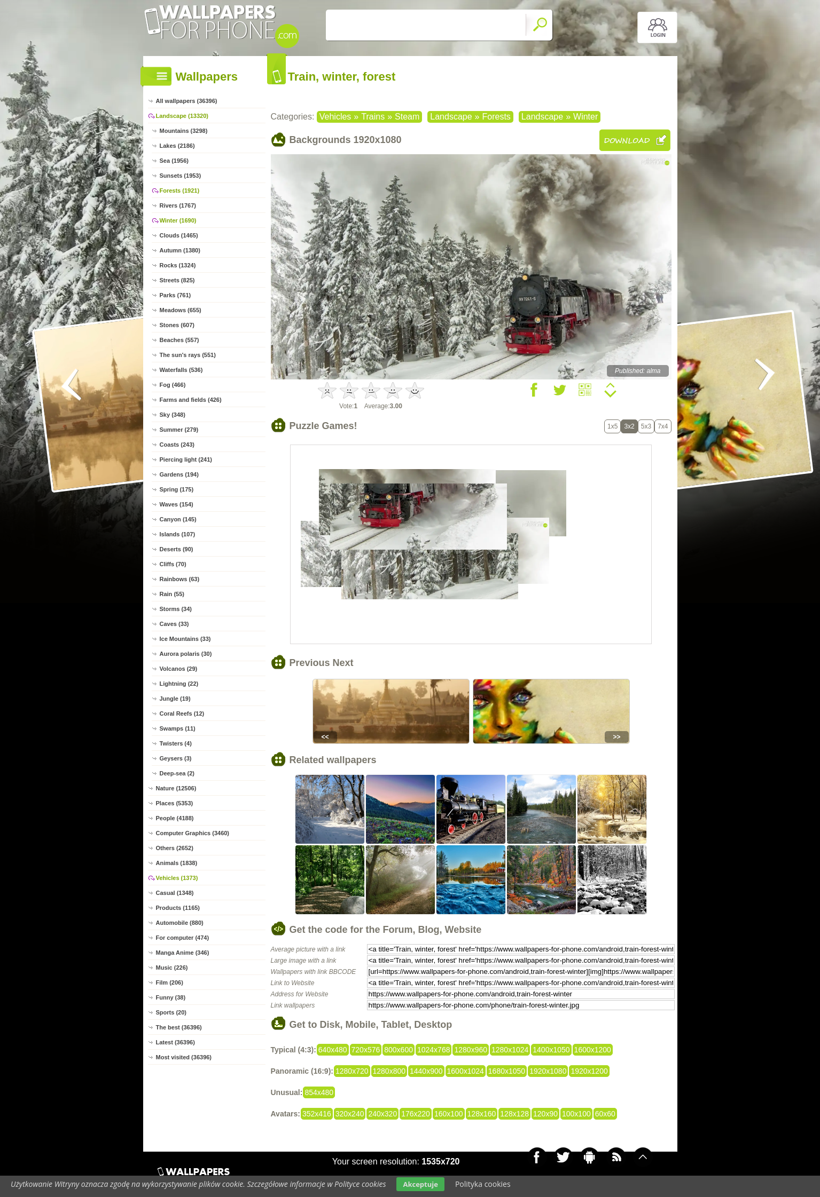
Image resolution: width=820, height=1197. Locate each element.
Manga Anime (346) (182, 952)
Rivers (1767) (178, 205)
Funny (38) (171, 997)
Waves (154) (176, 504)
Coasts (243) (177, 444)
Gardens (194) (179, 474)
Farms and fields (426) (191, 400)
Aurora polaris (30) (186, 654)
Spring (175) (177, 489)
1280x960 (470, 1049)
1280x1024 (509, 1049)
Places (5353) (174, 803)
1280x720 (352, 1071)
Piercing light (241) (186, 459)
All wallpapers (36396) (186, 101)
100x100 (576, 1113)
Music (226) (172, 967)
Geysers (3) (176, 758)
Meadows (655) (180, 310)
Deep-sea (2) (177, 773)
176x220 (415, 1113)
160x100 (448, 1113)
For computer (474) (182, 937)
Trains (373, 116)
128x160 (481, 1113)
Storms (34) (176, 609)
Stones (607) (177, 325)
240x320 (382, 1113)
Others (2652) (174, 848)
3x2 (629, 426)
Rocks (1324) (178, 265)
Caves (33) (174, 624)
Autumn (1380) (180, 250)
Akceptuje (420, 1184)
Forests (496, 116)
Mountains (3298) (184, 131)
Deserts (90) (176, 549)
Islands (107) (178, 534)
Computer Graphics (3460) (193, 833)
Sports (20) (171, 1012)
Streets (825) (177, 280)
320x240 (349, 1113)
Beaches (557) (179, 340)
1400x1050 (551, 1049)
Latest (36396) (175, 1042)
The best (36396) (179, 1027)
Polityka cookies (483, 1184)
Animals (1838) (177, 863)
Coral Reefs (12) (182, 713)
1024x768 (433, 1049)
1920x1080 (547, 1071)
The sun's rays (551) (188, 355)
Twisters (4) (176, 743)
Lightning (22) (179, 683)
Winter (585, 116)
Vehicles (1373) (177, 878)
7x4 (663, 426)
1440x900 (426, 1071)
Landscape (451, 116)
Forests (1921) (180, 190)
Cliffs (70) (173, 564)
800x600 (398, 1049)
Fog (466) (173, 385)
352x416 (316, 1113)
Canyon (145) (178, 519)
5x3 (646, 426)
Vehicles (335, 116)
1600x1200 (592, 1049)
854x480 (318, 1092)
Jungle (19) (175, 698)
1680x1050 (506, 1071)
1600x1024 (465, 1071)
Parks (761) (175, 295)
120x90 (545, 1113)
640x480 (332, 1049)
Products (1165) (178, 908)
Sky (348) (172, 414)
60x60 (605, 1113)
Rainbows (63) (180, 579)
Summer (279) (179, 429)
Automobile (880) (180, 922)
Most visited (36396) (184, 1057)
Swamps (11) (178, 728)
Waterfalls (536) (181, 370)
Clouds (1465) (179, 235)
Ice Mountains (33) (185, 639)
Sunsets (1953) (180, 175)
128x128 (514, 1113)
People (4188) (175, 818)
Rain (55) (172, 594)
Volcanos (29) (179, 668)
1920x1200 (589, 1071)
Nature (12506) (176, 788)
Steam (407, 116)
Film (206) (169, 982)
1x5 (612, 426)
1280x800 (389, 1071)
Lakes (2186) (177, 145)
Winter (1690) (178, 220)
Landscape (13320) (182, 116)
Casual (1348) (175, 893)
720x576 (366, 1049)
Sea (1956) (174, 160)
